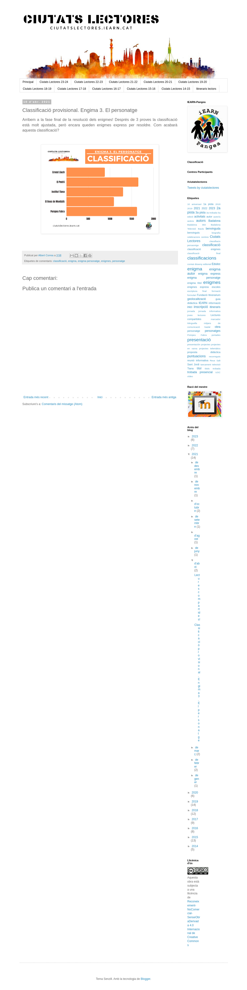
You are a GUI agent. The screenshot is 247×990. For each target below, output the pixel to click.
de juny (196, 549)
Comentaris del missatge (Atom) (62, 404)
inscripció (201, 307)
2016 (195, 828)
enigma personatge (89, 261)
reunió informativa (197, 360)
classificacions (202, 258)
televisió (216, 364)
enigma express (209, 273)
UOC (217, 372)
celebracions (193, 237)
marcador (216, 319)
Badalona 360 (196, 224)
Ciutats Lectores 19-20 (192, 82)
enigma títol (194, 283)
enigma (72, 261)
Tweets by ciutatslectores (203, 187)
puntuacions (196, 356)
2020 (195, 792)
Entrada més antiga (164, 397)
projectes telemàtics (209, 348)
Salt (219, 360)
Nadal (207, 327)
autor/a (217, 216)
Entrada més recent (36, 397)
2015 (195, 837)
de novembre (197, 486)
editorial (207, 264)
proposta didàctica (204, 352)
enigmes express (198, 287)
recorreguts (215, 356)
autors (201, 220)
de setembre (197, 521)
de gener (196, 779)
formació (216, 291)
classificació (60, 261)
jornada (191, 311)
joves (190, 315)
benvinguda (213, 228)
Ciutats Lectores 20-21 (158, 82)
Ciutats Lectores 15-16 (141, 88)
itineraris (215, 307)
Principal (28, 82)
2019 (189, 208)
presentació (199, 339)
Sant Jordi (193, 364)
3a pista (200, 212)
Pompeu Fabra (197, 335)
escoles (216, 287)
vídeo (190, 376)
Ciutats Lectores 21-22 (123, 82)
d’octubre (196, 507)
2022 (204, 208)
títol (199, 368)
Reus (212, 360)
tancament (205, 364)
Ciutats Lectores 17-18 (71, 88)
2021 (197, 208)
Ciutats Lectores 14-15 (175, 88)
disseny (199, 264)
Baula (201, 228)
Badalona (214, 220)
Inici (99, 397)
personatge (118, 261)
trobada (217, 368)
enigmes (106, 261)
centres (204, 237)
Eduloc (216, 264)
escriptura (192, 291)
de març (196, 751)
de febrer (196, 763)
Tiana (190, 368)
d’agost (197, 537)
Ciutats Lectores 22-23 (88, 82)
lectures (202, 315)
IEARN (203, 303)
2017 (195, 819)
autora (190, 221)
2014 (195, 846)
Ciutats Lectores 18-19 (37, 88)
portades (216, 335)
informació (215, 303)
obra (217, 327)
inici (189, 307)
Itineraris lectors (206, 88)
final (204, 291)
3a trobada (211, 212)
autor (209, 216)
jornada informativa (209, 311)
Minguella (192, 323)
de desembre (197, 467)
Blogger (145, 979)
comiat (190, 264)
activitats (199, 216)
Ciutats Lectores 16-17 (106, 88)
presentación (193, 344)
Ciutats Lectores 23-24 (54, 82)
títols (207, 368)
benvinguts (193, 232)
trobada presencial (200, 372)
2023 (212, 208)
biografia (216, 232)
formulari (191, 295)
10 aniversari (194, 204)
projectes (205, 344)
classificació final (204, 253)
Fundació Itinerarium (208, 295)
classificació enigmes (204, 249)
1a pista (208, 204)
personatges (212, 331)
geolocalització (196, 299)
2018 (217, 204)
